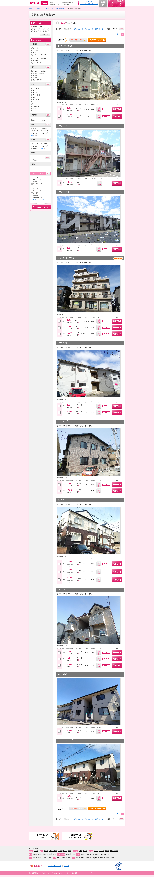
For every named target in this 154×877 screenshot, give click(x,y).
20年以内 (45, 133)
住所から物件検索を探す (59, 8)
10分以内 (35, 146)
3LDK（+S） (37, 108)
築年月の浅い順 (78, 29)
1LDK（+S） (37, 95)
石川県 (73, 854)
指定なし (35, 135)
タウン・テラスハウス (39, 55)
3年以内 (45, 128)
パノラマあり (37, 63)
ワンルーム (36, 88)
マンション (36, 50)
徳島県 (68, 857)
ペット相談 (36, 186)
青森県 (46, 851)
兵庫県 (97, 854)
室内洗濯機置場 (37, 197)
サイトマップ (45, 873)
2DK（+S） (36, 99)
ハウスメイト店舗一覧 (86, 1)
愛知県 (44, 854)
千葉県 (107, 851)
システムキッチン (38, 184)
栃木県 (85, 851)
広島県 (44, 857)
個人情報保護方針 (34, 873)
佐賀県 (83, 857)
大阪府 (92, 854)
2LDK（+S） (37, 101)
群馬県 (80, 851)
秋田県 (51, 851)
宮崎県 (101, 857)
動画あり (35, 60)
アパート (35, 48)
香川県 (59, 857)
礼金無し (35, 77)
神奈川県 (101, 851)
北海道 (36, 851)
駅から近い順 (89, 29)
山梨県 (35, 854)
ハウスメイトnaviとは (54, 866)
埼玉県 (112, 851)
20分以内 (35, 148)
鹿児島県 (106, 857)
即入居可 (35, 188)
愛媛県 (63, 857)
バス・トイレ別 (37, 177)
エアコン (35, 181)
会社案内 (66, 866)
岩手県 (55, 851)
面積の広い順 (99, 29)
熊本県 (92, 857)
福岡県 (78, 857)
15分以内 (45, 146)
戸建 (34, 52)
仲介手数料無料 (37, 80)
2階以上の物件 (37, 179)
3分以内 (35, 144)
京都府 (87, 854)
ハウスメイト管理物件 (39, 58)
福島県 (69, 851)
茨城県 (116, 851)
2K (34, 97)
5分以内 (45, 144)
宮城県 (65, 851)
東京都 (96, 851)
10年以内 (45, 131)
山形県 (60, 851)
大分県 (97, 857)
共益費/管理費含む (38, 73)
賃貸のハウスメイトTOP (36, 8)
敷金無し (35, 75)
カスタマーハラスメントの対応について (70, 873)
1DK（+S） (36, 92)
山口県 (49, 857)
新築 (34, 128)
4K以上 (35, 110)
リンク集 (54, 873)
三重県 (54, 854)
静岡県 (40, 854)
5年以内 (35, 131)
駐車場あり (36, 195)
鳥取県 (35, 857)
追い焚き (35, 193)
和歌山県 (106, 854)
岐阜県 (49, 854)
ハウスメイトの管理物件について (89, 4)
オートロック (37, 190)
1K (34, 90)
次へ (118, 34)
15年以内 (35, 133)
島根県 (40, 857)
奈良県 (101, 854)
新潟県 (47, 8)
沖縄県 (112, 857)
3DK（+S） (36, 106)
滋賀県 (82, 854)
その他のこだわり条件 (37, 200)
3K (34, 104)
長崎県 (87, 857)
